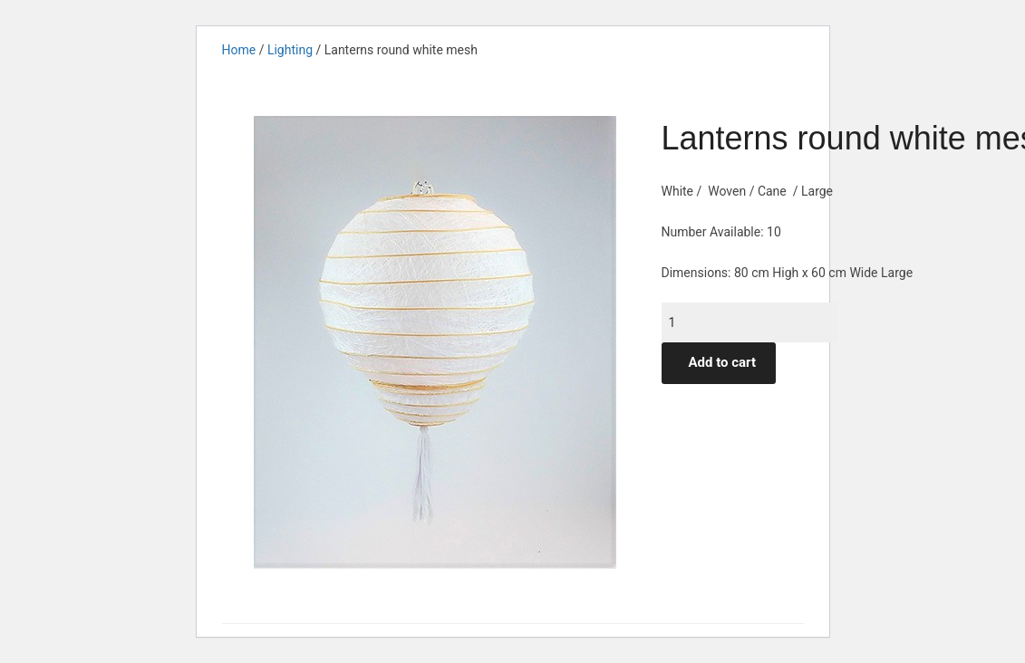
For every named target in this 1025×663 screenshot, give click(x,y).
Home (239, 50)
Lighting (290, 50)
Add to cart (723, 362)
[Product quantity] (749, 322)
